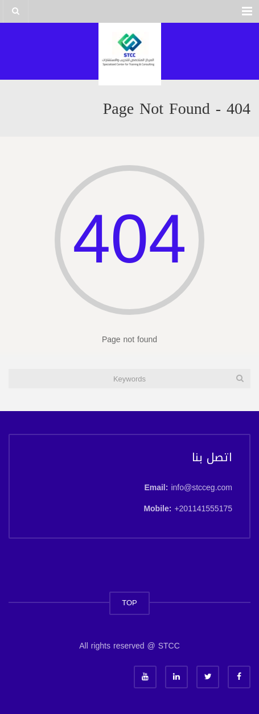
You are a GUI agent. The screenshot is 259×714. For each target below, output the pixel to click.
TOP (129, 603)
